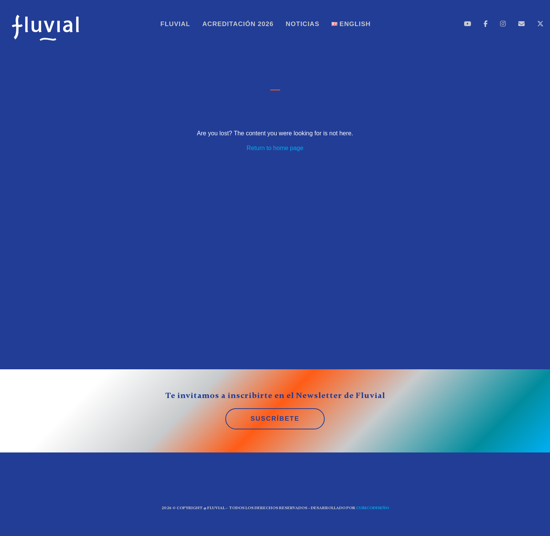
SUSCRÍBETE (275, 418)
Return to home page (274, 148)
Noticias (302, 24)
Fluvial (175, 24)
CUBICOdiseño (372, 507)
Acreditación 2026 (238, 24)
